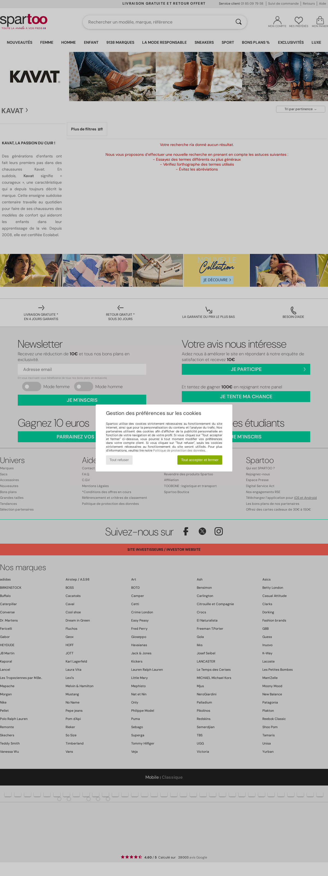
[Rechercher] (238, 22)
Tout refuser (119, 460)
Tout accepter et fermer (199, 460)
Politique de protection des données (179, 450)
